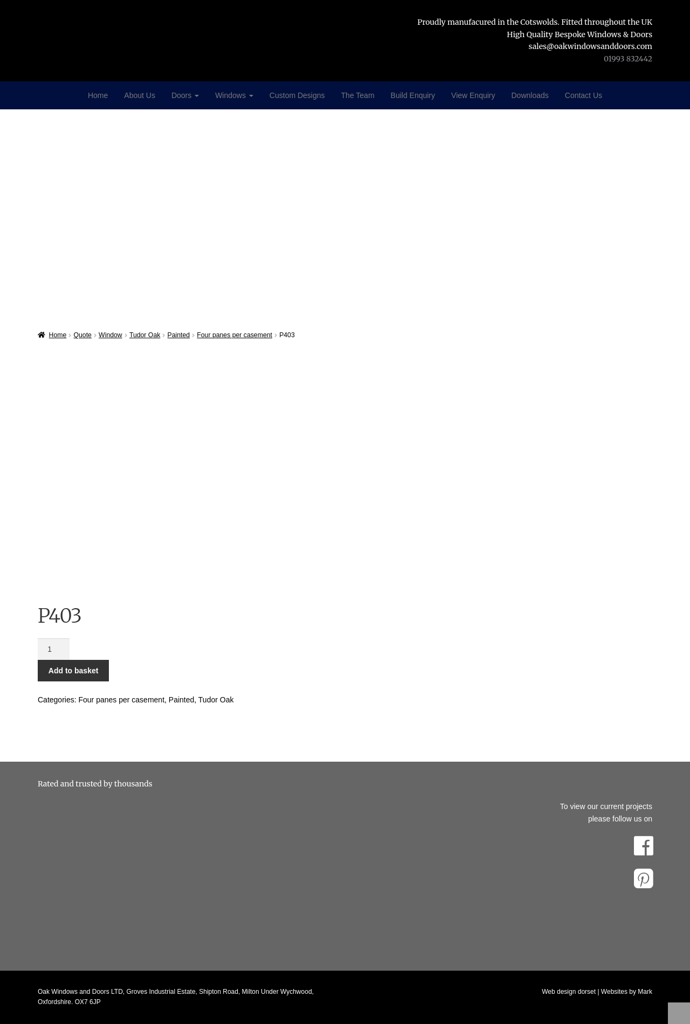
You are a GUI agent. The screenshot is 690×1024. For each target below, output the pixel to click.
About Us (139, 95)
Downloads (530, 95)
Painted (179, 335)
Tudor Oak (144, 335)
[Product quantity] (54, 649)
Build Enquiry (413, 95)
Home (98, 95)
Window (110, 335)
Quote (83, 335)
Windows (234, 95)
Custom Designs (297, 95)
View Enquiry (473, 95)
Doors (185, 95)
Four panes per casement (234, 335)
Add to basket (74, 670)
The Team (358, 95)
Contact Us (583, 95)
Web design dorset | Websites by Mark (597, 991)
